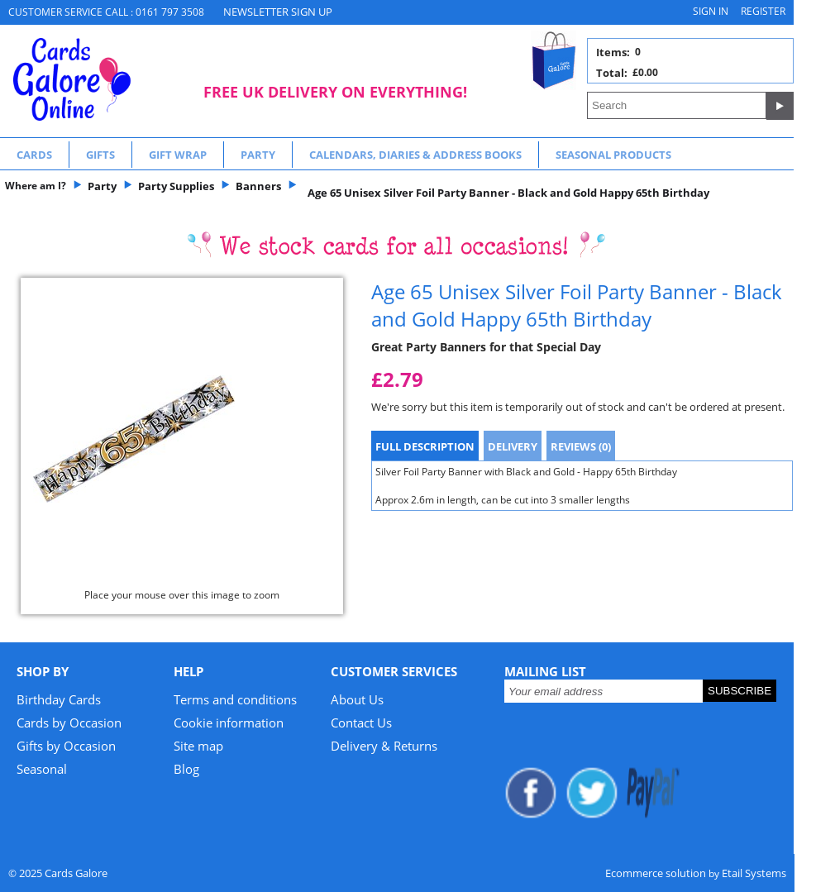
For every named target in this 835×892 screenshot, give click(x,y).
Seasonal (42, 769)
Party (258, 154)
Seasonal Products (613, 154)
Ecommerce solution (655, 873)
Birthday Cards (59, 699)
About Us (357, 699)
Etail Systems (754, 873)
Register (763, 11)
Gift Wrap (178, 154)
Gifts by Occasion (66, 745)
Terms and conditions (235, 699)
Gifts (100, 154)
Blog (186, 769)
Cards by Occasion (69, 722)
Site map (198, 745)
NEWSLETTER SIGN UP (277, 11)
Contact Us (361, 722)
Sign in (710, 11)
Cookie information (229, 722)
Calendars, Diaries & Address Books (415, 154)
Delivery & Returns (384, 745)
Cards (34, 154)
